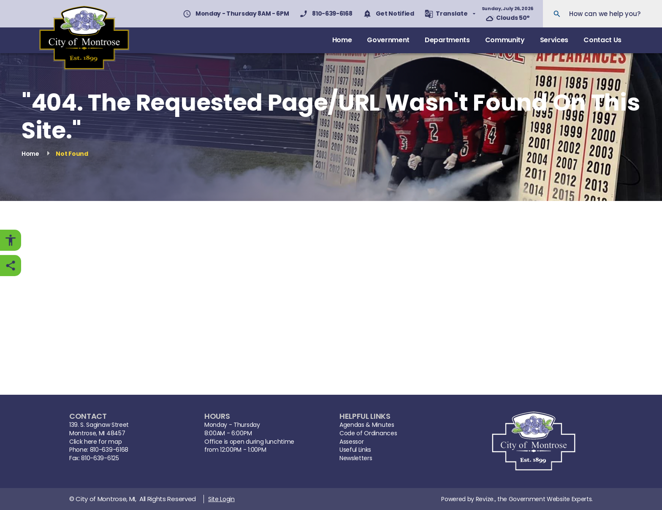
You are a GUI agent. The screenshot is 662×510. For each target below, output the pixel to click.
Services (554, 40)
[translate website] (450, 13)
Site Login (221, 499)
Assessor (351, 442)
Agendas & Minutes (366, 425)
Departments (447, 40)
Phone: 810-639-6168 (98, 450)
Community (505, 40)
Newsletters (355, 458)
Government (388, 40)
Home (342, 40)
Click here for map (95, 442)
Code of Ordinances (368, 433)
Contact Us (602, 40)
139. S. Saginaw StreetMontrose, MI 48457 (99, 429)
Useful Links (355, 450)
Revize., (486, 499)
